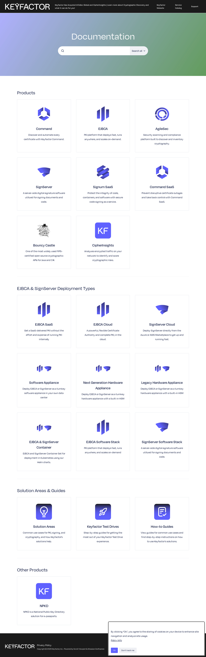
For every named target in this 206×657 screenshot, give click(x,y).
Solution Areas (44, 526)
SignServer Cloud (162, 324)
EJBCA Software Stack (103, 441)
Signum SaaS (103, 186)
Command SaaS (162, 186)
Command (44, 128)
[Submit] (62, 50)
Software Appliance (44, 382)
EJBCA (103, 128)
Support (194, 6)
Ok (114, 650)
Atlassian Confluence (96, 649)
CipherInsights (103, 245)
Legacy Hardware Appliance (162, 382)
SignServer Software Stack (162, 441)
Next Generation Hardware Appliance (103, 385)
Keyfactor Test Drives (103, 526)
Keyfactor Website (161, 6)
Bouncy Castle (44, 245)
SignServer (44, 186)
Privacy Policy (44, 645)
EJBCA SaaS (44, 324)
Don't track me (127, 650)
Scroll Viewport (80, 649)
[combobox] (94, 50)
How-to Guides (162, 526)
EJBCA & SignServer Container (44, 444)
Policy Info (116, 640)
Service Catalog (178, 6)
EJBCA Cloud (103, 324)
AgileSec (162, 128)
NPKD (44, 605)
